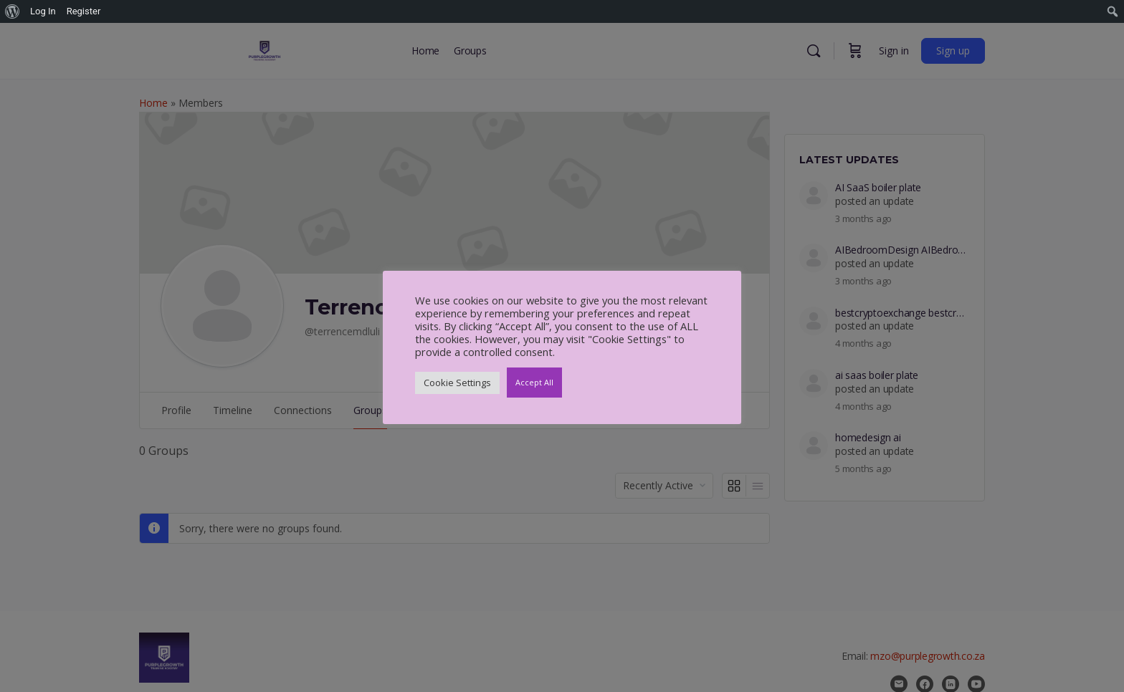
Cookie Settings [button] (457, 382)
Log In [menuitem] (43, 11)
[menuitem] (12, 11)
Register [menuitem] (84, 11)
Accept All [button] (534, 382)
